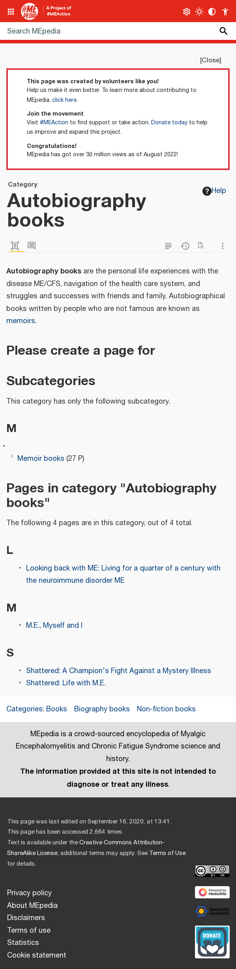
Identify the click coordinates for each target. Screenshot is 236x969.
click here (64, 100)
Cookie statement (36, 955)
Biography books (102, 709)
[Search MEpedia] (118, 31)
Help (214, 190)
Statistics (23, 942)
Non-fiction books (166, 709)
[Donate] (212, 941)
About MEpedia (32, 905)
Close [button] (210, 60)
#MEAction (54, 122)
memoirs (20, 321)
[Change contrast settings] (212, 11)
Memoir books (40, 458)
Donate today (169, 122)
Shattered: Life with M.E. (66, 683)
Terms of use (29, 930)
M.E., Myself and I (54, 625)
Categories (24, 709)
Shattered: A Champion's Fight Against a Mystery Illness (118, 671)
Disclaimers (26, 918)
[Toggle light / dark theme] (199, 11)
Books (56, 709)
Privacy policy (29, 893)
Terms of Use (167, 853)
